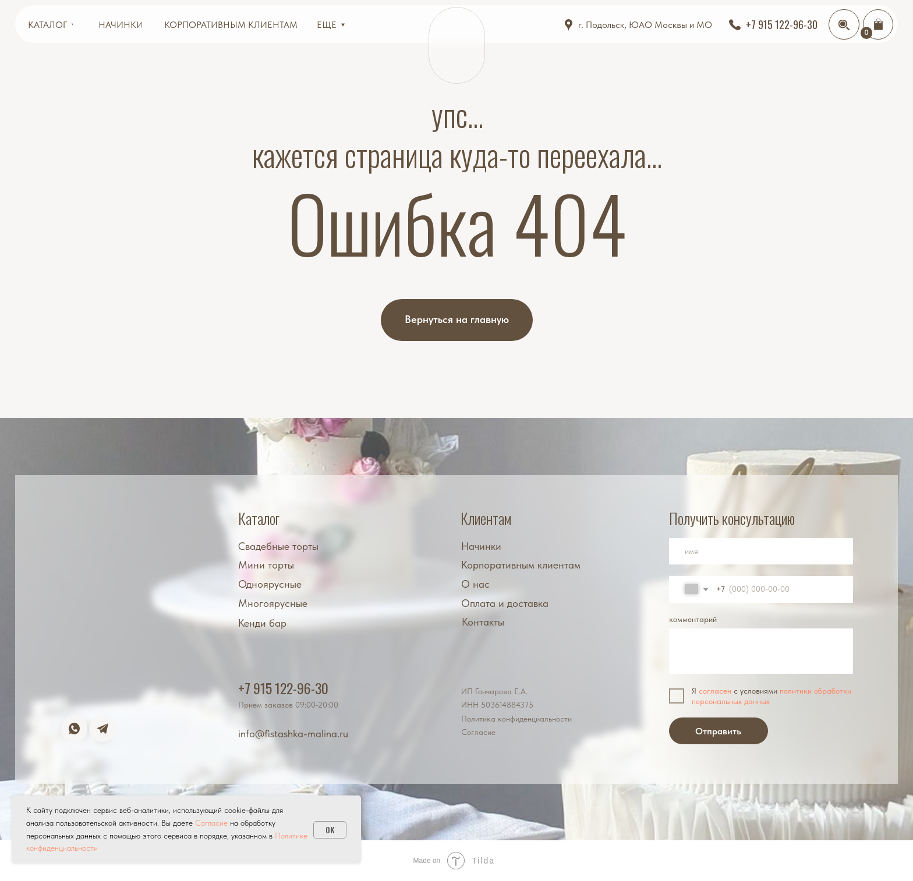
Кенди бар (262, 623)
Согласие (478, 732)
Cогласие (211, 822)
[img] (843, 25)
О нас (475, 584)
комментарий (693, 619)
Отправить (718, 731)
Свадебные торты (278, 546)
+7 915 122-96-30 (283, 688)
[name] (761, 551)
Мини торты (266, 565)
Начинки (481, 546)
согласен (715, 690)
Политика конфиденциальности (516, 718)
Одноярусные (270, 584)
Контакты (483, 622)
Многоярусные (272, 603)
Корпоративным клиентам (521, 565)
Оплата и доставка (504, 603)
